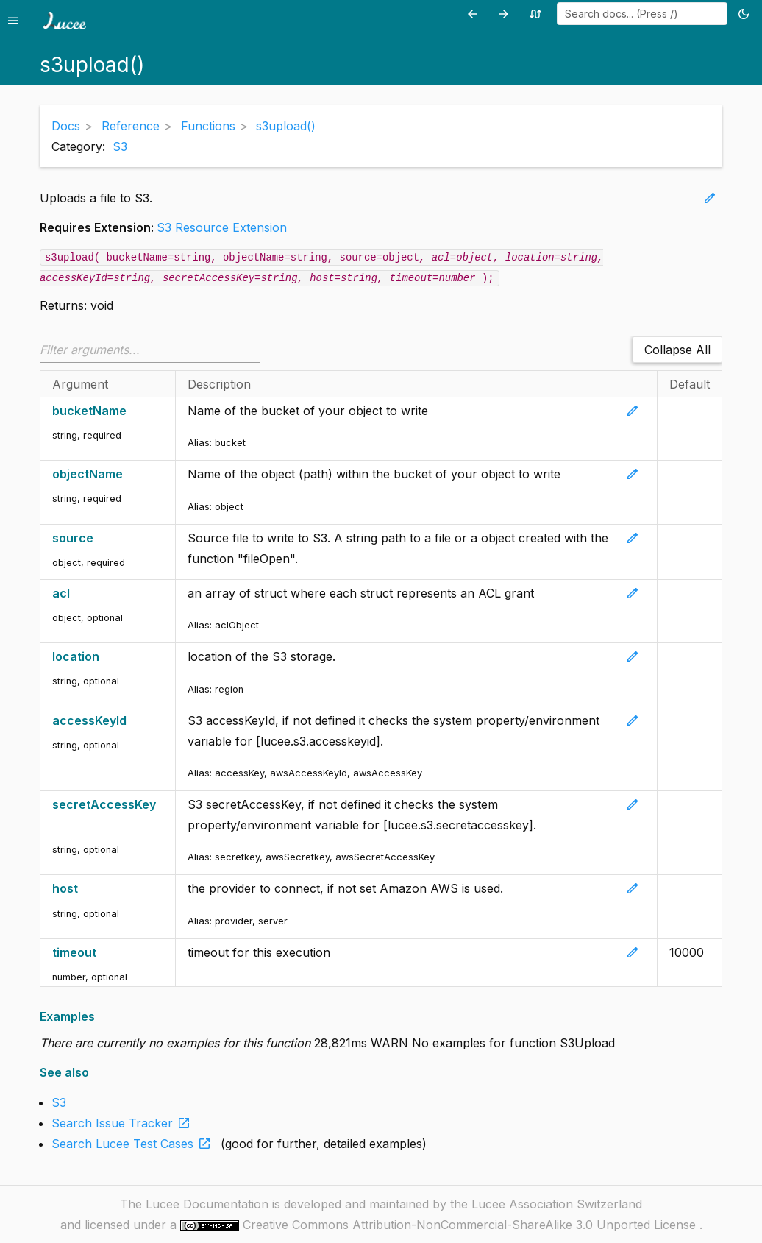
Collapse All (677, 349)
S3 (120, 146)
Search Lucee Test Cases (134, 1143)
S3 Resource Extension (222, 227)
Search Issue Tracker (123, 1123)
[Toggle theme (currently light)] (746, 13)
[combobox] (642, 13)
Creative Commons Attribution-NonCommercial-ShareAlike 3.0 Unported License (471, 1224)
